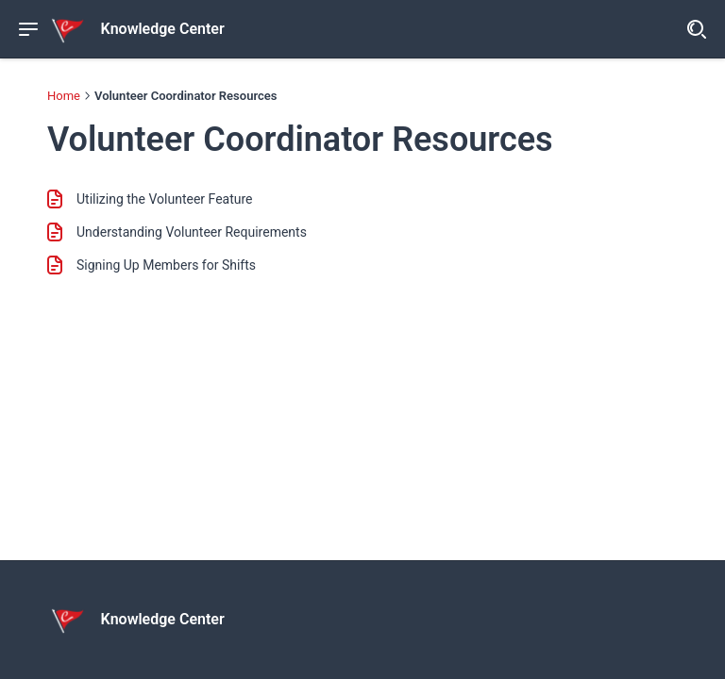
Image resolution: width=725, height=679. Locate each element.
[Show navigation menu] (28, 29)
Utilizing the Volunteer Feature (164, 199)
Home (63, 96)
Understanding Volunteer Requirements (191, 232)
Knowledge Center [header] (163, 29)
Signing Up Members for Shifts (166, 265)
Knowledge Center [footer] (163, 619)
